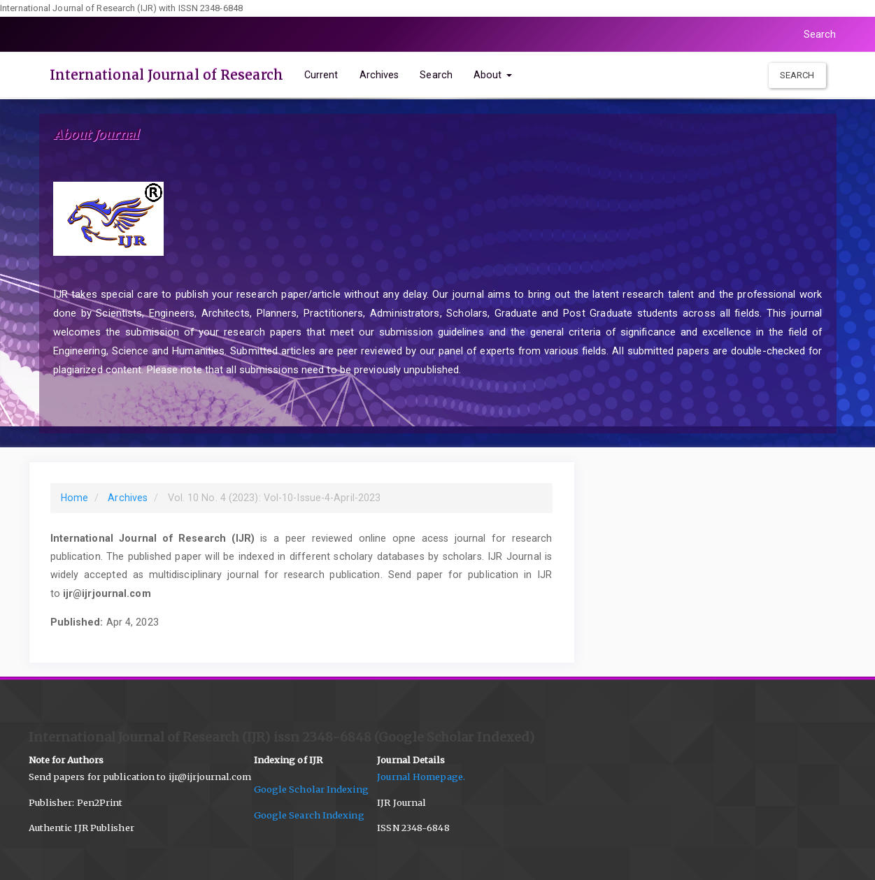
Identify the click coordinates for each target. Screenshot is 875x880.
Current (321, 74)
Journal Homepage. (424, 777)
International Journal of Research (166, 74)
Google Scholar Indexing (316, 789)
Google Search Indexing (309, 815)
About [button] (493, 74)
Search (820, 34)
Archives (379, 74)
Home (74, 497)
